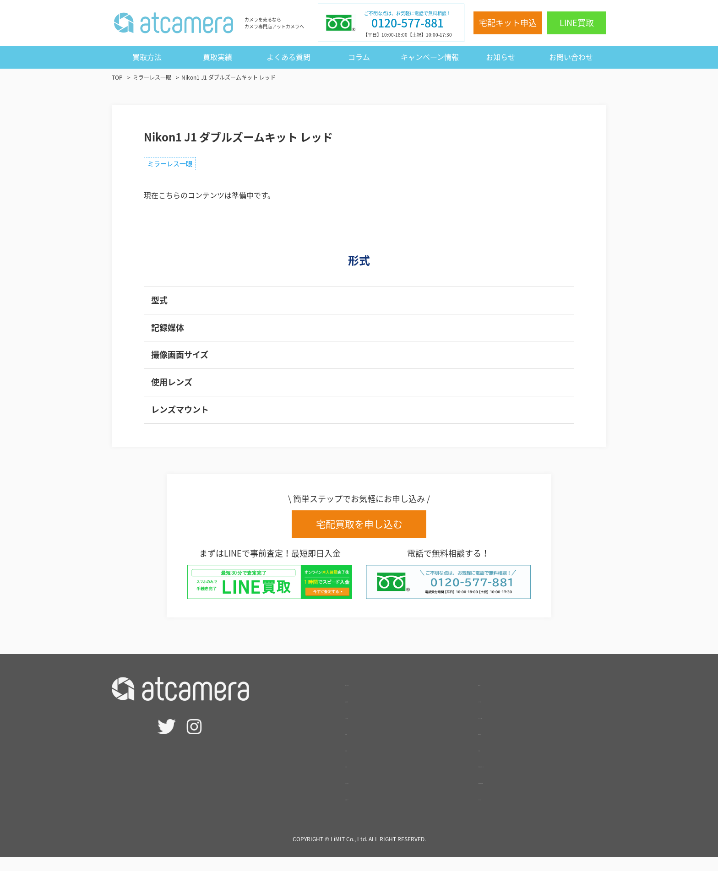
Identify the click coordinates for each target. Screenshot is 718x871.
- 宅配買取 (362, 745)
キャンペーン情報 (430, 56)
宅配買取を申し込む (359, 529)
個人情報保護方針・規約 (518, 794)
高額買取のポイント (378, 810)
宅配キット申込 (508, 22)
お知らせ (500, 56)
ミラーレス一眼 (175, 165)
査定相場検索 (367, 712)
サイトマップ (500, 810)
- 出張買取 (362, 761)
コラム (359, 56)
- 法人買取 (362, 777)
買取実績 (217, 56)
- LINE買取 (363, 729)
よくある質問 (288, 56)
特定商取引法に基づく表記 (522, 777)
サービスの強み (371, 794)
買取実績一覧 (500, 745)
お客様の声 (496, 696)
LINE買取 (577, 22)
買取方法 (147, 56)
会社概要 (492, 761)
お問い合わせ (571, 56)
